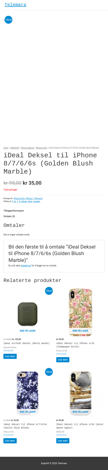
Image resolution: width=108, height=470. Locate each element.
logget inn (26, 265)
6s (15, 201)
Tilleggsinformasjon (13, 210)
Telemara (15, 4)
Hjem (5, 148)
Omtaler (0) (9, 216)
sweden (36, 201)
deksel (24, 201)
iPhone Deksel (27, 148)
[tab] (53, 211)
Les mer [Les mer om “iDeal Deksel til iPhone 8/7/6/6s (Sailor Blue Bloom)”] (10, 441)
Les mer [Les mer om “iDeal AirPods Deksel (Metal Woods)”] (10, 356)
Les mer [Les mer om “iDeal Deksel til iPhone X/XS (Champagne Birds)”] (63, 359)
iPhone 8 (38, 198)
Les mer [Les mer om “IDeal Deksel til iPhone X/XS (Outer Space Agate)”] (63, 441)
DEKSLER (14, 148)
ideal (30, 201)
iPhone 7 (30, 198)
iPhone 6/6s (41, 148)
